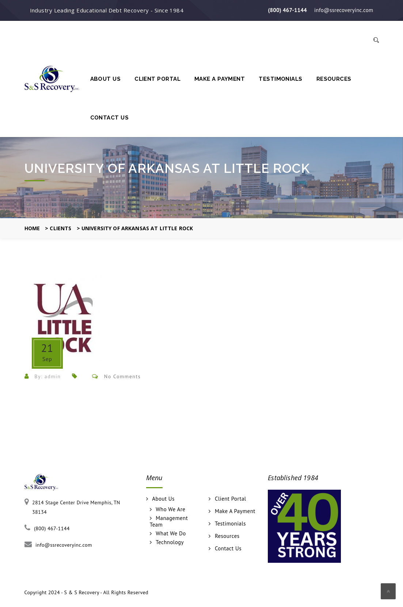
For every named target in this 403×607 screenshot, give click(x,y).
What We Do (171, 533)
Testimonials (280, 79)
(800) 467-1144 (287, 10)
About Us (105, 79)
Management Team (169, 521)
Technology (170, 542)
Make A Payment (219, 79)
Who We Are (170, 509)
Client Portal (157, 79)
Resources (333, 79)
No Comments (122, 376)
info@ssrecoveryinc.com (343, 10)
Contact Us (109, 117)
